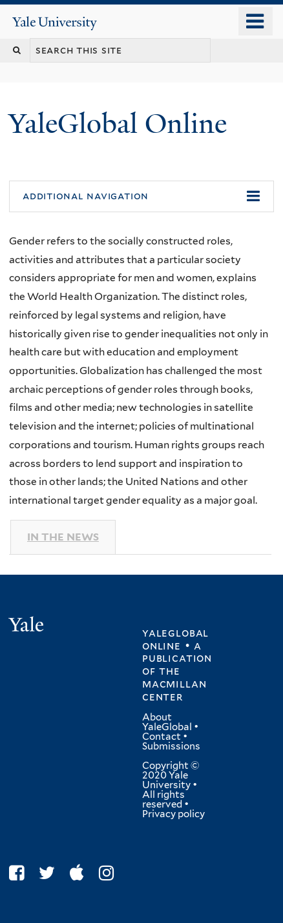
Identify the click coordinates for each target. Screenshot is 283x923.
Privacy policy (173, 814)
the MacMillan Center (174, 683)
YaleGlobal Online (117, 123)
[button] (141, 196)
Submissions (171, 746)
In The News (63, 537)
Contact (161, 736)
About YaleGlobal (167, 722)
